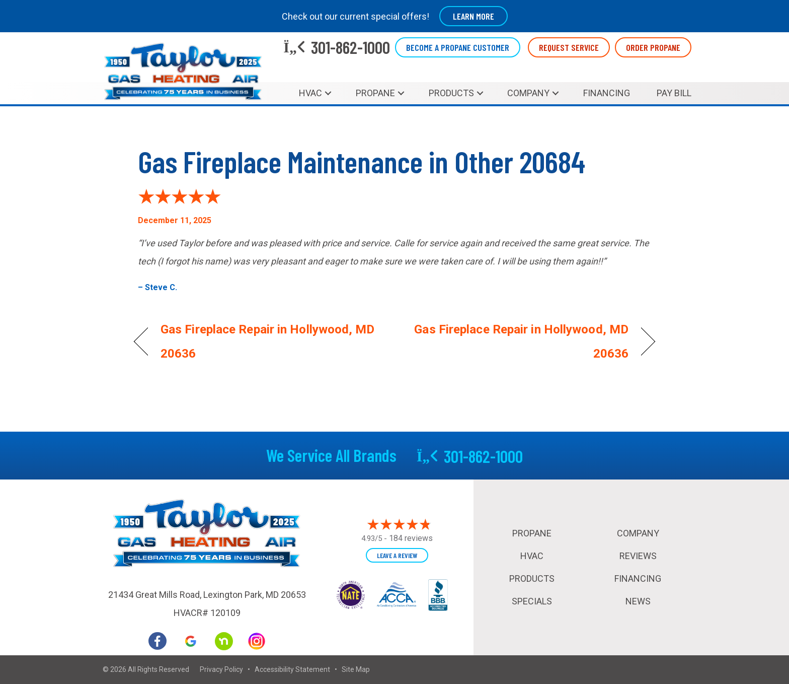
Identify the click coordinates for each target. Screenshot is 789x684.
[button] (328, 93)
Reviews (638, 556)
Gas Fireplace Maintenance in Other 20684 (361, 161)
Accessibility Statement (292, 669)
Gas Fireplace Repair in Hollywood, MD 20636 (268, 341)
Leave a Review (397, 555)
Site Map (356, 669)
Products (451, 93)
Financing (606, 93)
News (638, 601)
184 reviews (411, 538)
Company (528, 93)
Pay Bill (674, 93)
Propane (375, 93)
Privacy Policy (221, 669)
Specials (532, 601)
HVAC (310, 93)
